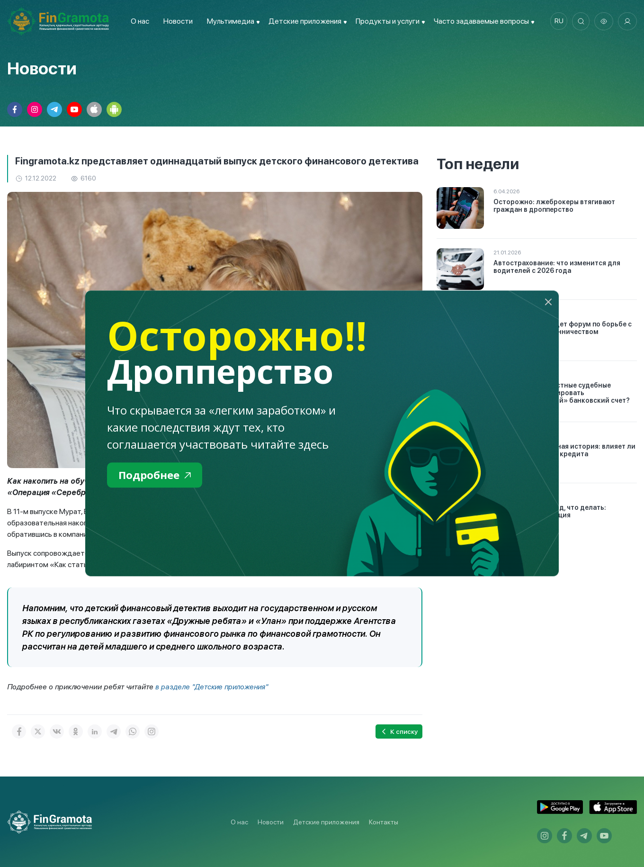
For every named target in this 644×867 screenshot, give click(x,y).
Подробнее (157, 475)
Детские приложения (326, 822)
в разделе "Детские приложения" (213, 686)
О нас (138, 21)
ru (556, 21)
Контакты (383, 822)
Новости (176, 21)
